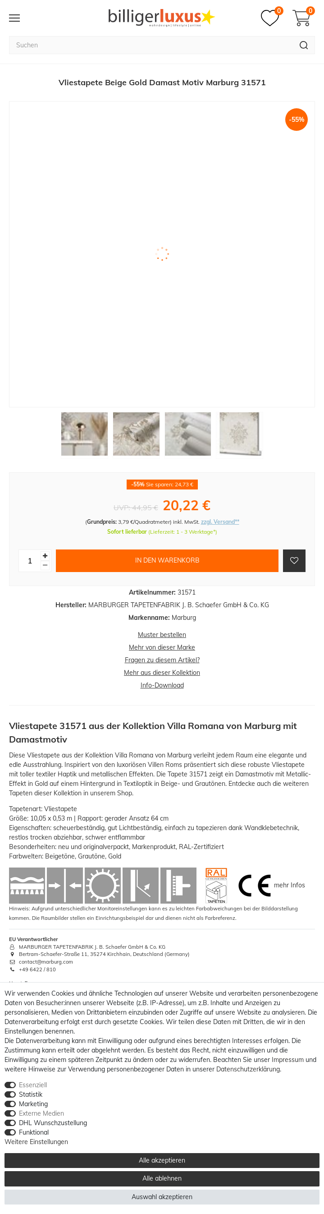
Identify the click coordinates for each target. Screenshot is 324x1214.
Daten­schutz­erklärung (248, 1069)
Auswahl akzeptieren (162, 1197)
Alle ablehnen (162, 1178)
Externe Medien (41, 1113)
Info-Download (162, 685)
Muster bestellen (162, 635)
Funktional (34, 1132)
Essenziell (33, 1085)
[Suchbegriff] (151, 45)
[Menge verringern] (45, 565)
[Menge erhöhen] (45, 556)
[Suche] (304, 45)
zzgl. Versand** (220, 521)
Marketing (33, 1104)
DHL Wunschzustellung (53, 1123)
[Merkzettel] (272, 18)
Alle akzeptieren (162, 1160)
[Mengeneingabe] (30, 561)
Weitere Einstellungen (36, 1142)
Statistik (30, 1094)
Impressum (288, 1060)
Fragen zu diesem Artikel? (162, 660)
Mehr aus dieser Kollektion (162, 673)
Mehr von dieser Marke (162, 647)
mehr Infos (289, 885)
